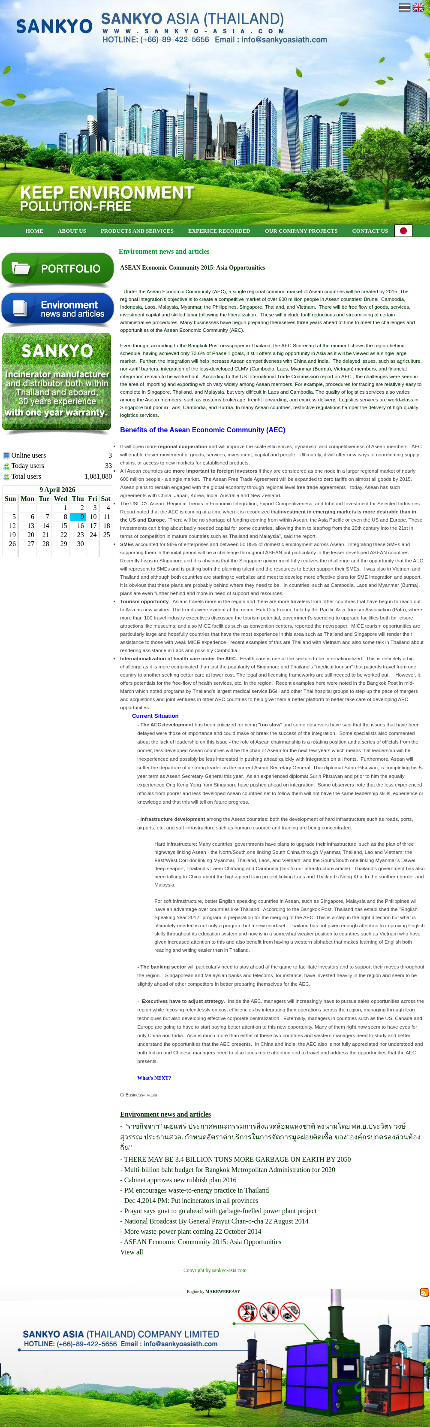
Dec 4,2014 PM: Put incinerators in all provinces (191, 1200)
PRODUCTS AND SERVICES (137, 231)
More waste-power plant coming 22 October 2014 (193, 1231)
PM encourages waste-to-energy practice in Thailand (196, 1190)
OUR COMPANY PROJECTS (301, 231)
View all (131, 1252)
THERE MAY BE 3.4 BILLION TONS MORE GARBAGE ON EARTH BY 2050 (237, 1159)
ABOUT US (72, 231)
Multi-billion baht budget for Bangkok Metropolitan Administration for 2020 (229, 1169)
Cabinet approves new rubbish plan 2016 (180, 1180)
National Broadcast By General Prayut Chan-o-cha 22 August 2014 (216, 1221)
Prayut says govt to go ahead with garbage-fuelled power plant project (220, 1210)
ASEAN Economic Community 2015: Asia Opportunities (203, 1241)
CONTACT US (370, 231)
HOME (34, 231)
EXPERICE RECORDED (219, 231)
